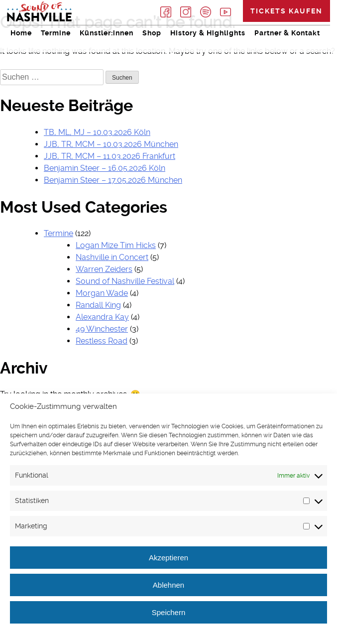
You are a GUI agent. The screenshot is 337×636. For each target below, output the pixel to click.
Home (21, 33)
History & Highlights (207, 33)
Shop (151, 33)
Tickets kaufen (286, 11)
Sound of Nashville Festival (125, 281)
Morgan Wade (102, 293)
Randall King (98, 305)
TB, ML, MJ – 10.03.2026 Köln (97, 132)
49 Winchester (102, 329)
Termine (56, 33)
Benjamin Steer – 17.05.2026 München (113, 180)
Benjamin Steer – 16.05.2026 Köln (104, 168)
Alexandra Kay (102, 317)
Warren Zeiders (104, 269)
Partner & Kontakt (287, 33)
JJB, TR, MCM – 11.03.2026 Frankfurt (109, 156)
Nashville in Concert (112, 257)
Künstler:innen (106, 33)
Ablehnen (168, 585)
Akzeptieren (168, 557)
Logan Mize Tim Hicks (116, 245)
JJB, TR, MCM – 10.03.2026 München (111, 144)
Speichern (169, 612)
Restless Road (101, 341)
